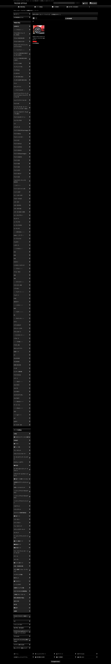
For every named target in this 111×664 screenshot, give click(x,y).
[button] (89, 7)
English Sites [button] (55, 661)
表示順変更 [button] (68, 18)
